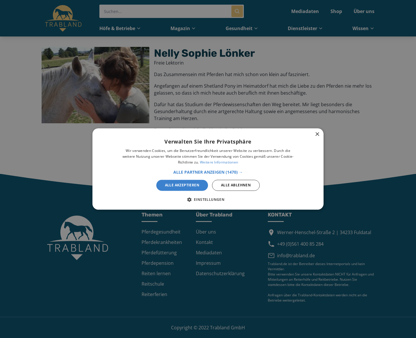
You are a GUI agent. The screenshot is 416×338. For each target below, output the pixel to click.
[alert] (208, 169)
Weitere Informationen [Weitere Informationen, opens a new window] (219, 162)
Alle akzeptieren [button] (182, 185)
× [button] (317, 134)
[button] (208, 172)
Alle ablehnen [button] (236, 185)
